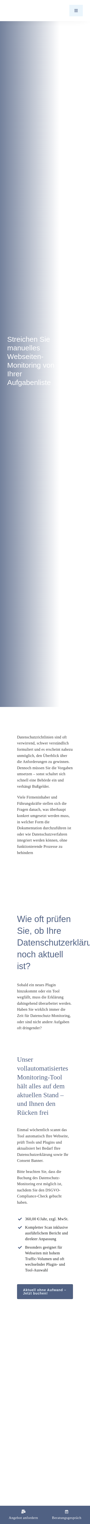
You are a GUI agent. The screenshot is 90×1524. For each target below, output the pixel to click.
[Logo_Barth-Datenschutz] (33, 10)
